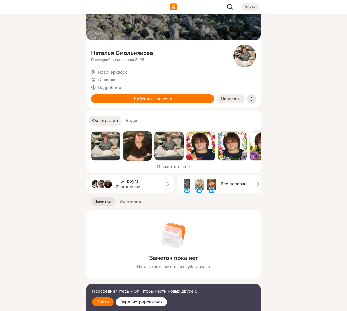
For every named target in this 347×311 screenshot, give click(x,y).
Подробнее (109, 87)
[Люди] (44, 52)
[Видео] (69, 52)
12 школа (106, 80)
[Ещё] (44, 267)
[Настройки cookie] (44, 303)
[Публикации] (19, 52)
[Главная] (19, 27)
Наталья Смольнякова (122, 52)
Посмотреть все (173, 166)
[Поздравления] (44, 76)
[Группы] (69, 27)
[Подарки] (19, 76)
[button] (105, 121)
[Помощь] (19, 101)
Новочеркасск (112, 72)
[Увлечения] (44, 27)
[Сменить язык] (44, 279)
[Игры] (69, 76)
